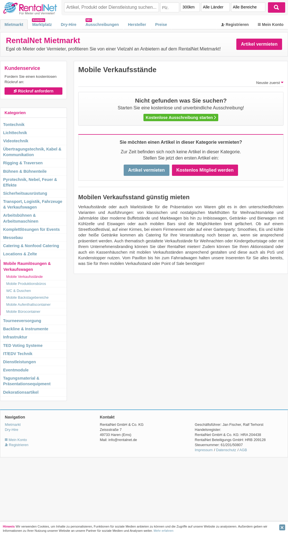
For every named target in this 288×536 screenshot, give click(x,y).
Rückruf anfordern (34, 91)
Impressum (204, 450)
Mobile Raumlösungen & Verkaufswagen (27, 266)
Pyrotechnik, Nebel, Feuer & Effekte (30, 182)
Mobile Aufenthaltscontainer (28, 304)
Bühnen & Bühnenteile (25, 171)
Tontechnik (14, 124)
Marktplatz (42, 24)
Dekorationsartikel (21, 392)
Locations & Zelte (20, 254)
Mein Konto (270, 24)
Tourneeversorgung (22, 320)
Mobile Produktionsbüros (26, 284)
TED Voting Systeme (23, 345)
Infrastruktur (15, 337)
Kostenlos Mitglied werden (205, 170)
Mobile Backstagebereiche (27, 297)
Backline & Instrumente (25, 329)
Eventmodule (16, 370)
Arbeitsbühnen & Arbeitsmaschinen (20, 218)
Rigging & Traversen (23, 163)
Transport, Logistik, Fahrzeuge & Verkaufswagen (32, 204)
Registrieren (235, 24)
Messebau (13, 237)
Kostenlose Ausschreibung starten (181, 117)
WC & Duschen (18, 291)
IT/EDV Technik (17, 353)
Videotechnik (15, 141)
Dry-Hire (68, 24)
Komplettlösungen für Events (31, 229)
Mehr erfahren (163, 530)
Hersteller (137, 24)
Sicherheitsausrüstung (25, 193)
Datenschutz (226, 450)
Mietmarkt (14, 24)
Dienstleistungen (19, 362)
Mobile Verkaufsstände (24, 276)
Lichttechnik (15, 132)
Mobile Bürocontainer (23, 311)
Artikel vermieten (259, 44)
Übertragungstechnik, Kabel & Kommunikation (32, 152)
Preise (161, 24)
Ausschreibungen (102, 24)
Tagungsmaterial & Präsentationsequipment (27, 381)
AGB (243, 450)
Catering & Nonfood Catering (31, 245)
